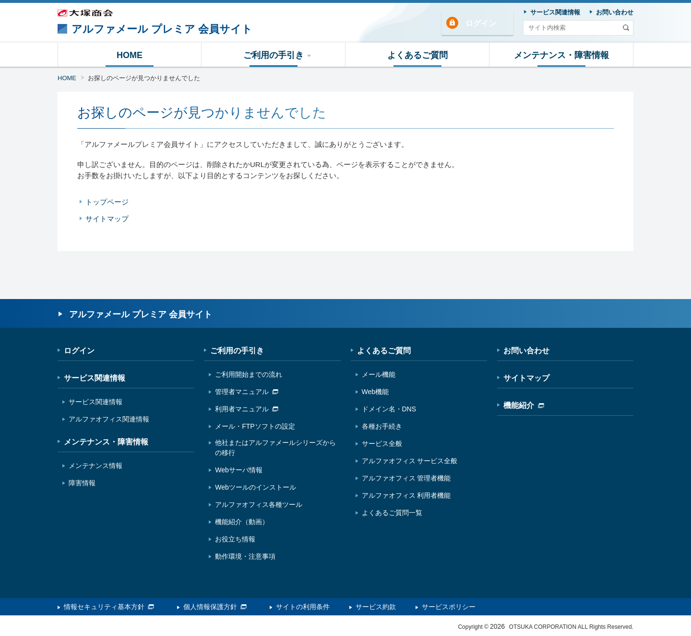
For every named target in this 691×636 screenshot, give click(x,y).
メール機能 (378, 374)
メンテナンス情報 (95, 465)
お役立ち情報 (235, 539)
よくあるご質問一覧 (392, 512)
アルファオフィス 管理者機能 (406, 478)
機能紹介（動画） (242, 522)
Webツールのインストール (255, 487)
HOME (67, 78)
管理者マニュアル (246, 392)
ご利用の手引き (237, 351)
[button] (274, 55)
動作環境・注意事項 (245, 556)
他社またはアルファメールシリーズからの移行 (275, 447)
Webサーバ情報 (238, 470)
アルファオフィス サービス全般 (410, 461)
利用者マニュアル (246, 409)
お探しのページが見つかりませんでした (144, 78)
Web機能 (375, 392)
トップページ (107, 202)
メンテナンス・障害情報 (106, 442)
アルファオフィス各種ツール (258, 504)
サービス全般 (382, 443)
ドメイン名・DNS (389, 409)
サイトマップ (107, 219)
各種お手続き (382, 426)
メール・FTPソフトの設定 (255, 426)
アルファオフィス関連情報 (109, 419)
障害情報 (82, 483)
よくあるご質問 (384, 351)
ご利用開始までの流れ (248, 374)
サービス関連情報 (94, 378)
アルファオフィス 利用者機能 (406, 495)
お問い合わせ (526, 351)
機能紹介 (523, 405)
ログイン (480, 23)
